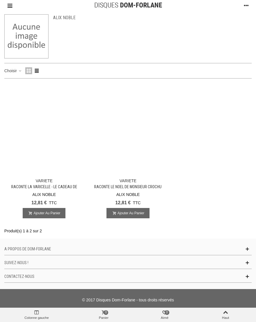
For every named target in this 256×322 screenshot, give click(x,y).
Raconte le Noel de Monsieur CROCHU (128, 186)
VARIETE (44, 180)
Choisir (13, 70)
